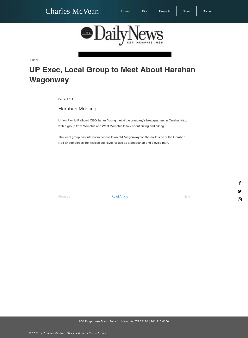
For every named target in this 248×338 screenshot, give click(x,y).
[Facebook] (239, 183)
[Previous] (71, 196)
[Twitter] (239, 191)
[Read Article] (124, 196)
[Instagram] (239, 199)
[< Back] (42, 60)
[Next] (180, 196)
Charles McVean (72, 11)
